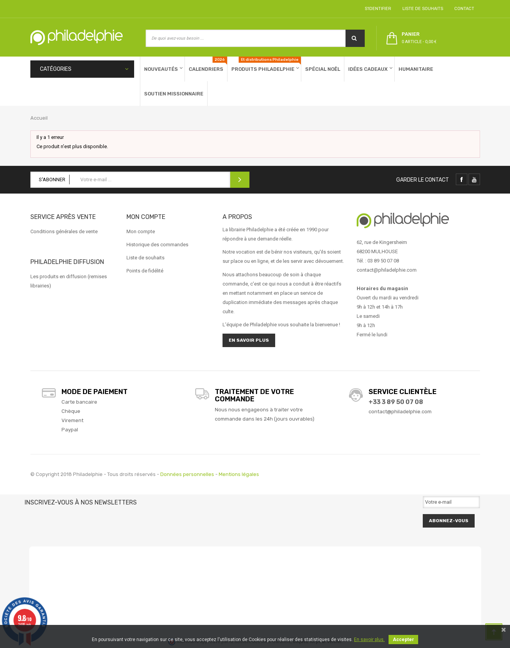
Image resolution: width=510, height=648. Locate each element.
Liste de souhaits (421, 8)
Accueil (39, 118)
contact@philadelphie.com (400, 411)
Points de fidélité (144, 271)
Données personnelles (187, 474)
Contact (463, 8)
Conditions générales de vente (64, 231)
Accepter (403, 639)
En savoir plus (249, 340)
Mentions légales (239, 474)
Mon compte (140, 231)
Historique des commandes (157, 244)
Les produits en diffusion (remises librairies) (68, 281)
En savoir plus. (369, 639)
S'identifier (376, 8)
